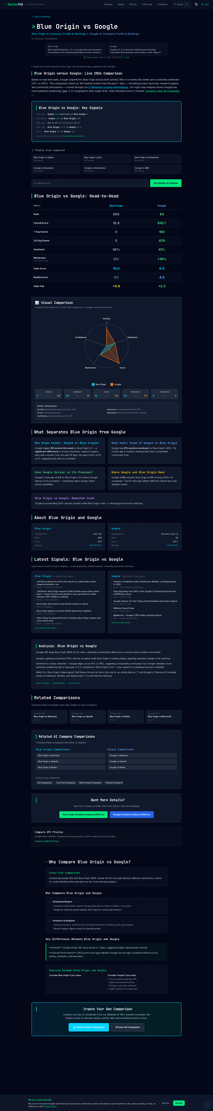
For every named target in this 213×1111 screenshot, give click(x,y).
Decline (165, 1103)
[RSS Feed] (196, 4)
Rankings (108, 4)
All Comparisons (45, 783)
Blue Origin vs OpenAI (48, 761)
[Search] (181, 4)
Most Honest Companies (90, 783)
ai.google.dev (172, 545)
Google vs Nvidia (117, 767)
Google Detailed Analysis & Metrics (132, 814)
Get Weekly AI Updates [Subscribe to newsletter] (166, 183)
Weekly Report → (60, 683)
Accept (179, 1103)
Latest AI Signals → (43, 683)
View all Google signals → (122, 623)
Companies (163, 4)
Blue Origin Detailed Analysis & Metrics (83, 814)
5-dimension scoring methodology (108, 87)
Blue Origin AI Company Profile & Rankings (59, 33)
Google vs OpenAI (118, 761)
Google (161, 205)
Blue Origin (116, 205)
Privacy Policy (50, 1106)
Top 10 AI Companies (65, 783)
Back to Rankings (41, 16)
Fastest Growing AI (114, 783)
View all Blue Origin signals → (46, 628)
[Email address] (90, 183)
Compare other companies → (74, 136)
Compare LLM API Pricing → (48, 841)
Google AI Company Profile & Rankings (114, 33)
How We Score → (75, 683)
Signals (121, 4)
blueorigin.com (95, 545)
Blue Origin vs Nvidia (47, 767)
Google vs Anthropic (119, 755)
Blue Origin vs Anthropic (49, 755)
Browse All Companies (128, 1027)
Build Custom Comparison (89, 1027)
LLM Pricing (147, 4)
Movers (133, 4)
